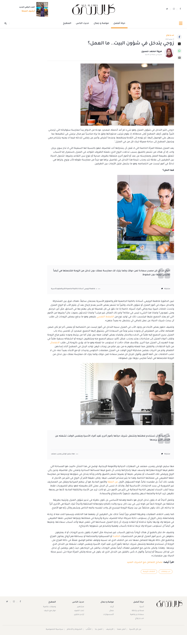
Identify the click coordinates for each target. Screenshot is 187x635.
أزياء (112, 607)
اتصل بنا (98, 629)
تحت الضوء (79, 611)
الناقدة (116, 536)
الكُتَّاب (88, 629)
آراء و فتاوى (79, 615)
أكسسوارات (108, 615)
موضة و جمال (101, 23)
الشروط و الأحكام (74, 629)
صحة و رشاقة (138, 611)
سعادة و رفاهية (137, 615)
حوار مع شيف (50, 611)
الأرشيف (109, 629)
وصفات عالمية (49, 607)
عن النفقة (113, 482)
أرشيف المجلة (27, 11)
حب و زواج (139, 619)
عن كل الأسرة (135, 629)
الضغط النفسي (105, 317)
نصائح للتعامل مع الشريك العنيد (144, 562)
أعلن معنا (121, 629)
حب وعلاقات (165, 571)
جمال (111, 611)
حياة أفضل (119, 23)
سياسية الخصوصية (54, 629)
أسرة (141, 607)
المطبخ (67, 23)
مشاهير (80, 607)
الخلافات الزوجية (149, 571)
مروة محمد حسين (151, 51)
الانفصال (55, 343)
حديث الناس (82, 23)
